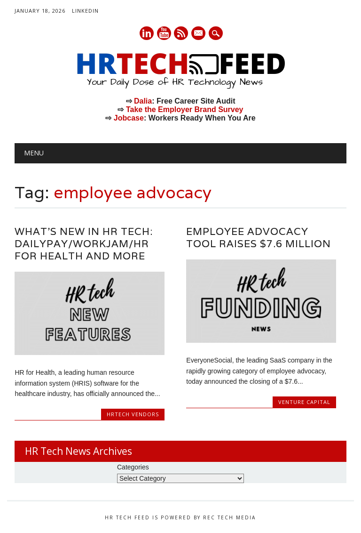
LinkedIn (85, 10)
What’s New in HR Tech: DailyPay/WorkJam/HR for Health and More (84, 243)
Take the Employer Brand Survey (184, 109)
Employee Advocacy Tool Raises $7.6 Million (258, 237)
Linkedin (147, 33)
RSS (181, 33)
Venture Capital (304, 401)
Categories (133, 467)
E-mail (199, 34)
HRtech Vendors (133, 414)
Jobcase (129, 118)
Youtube (164, 33)
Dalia (143, 101)
